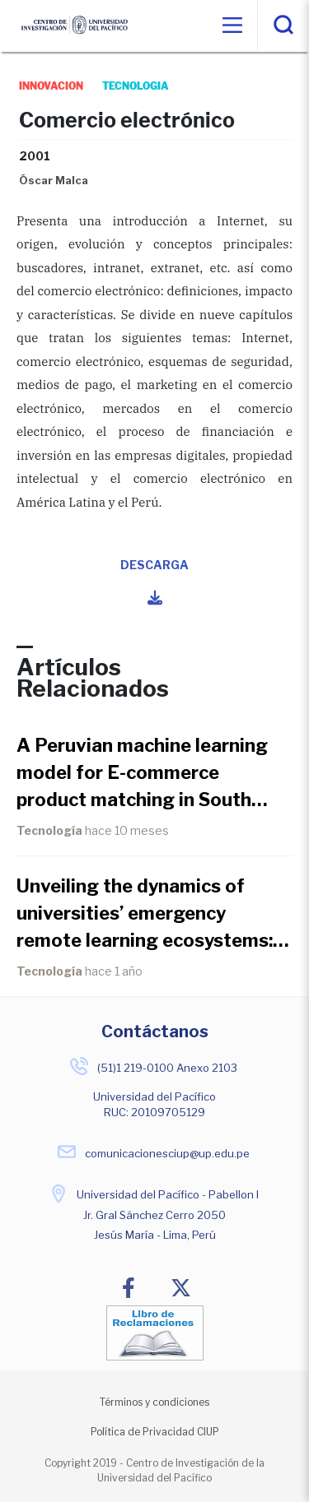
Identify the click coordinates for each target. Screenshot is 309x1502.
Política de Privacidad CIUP (155, 1432)
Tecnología (49, 830)
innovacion (51, 86)
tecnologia (135, 86)
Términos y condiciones (154, 1402)
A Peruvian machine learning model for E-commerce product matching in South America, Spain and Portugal (142, 774)
